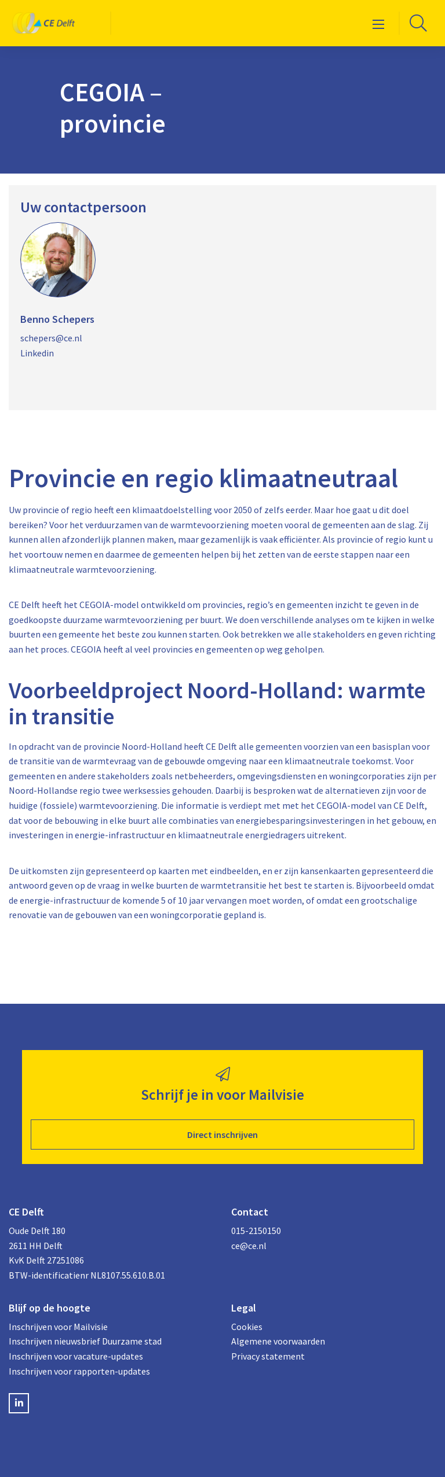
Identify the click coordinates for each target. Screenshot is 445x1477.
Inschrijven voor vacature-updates (76, 1356)
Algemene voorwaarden (278, 1341)
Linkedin (37, 353)
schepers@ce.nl (51, 338)
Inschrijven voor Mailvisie (58, 1326)
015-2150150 (256, 1230)
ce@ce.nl (249, 1245)
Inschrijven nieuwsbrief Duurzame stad (85, 1341)
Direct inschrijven (222, 1134)
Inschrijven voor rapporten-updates (79, 1371)
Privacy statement (268, 1356)
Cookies (246, 1326)
